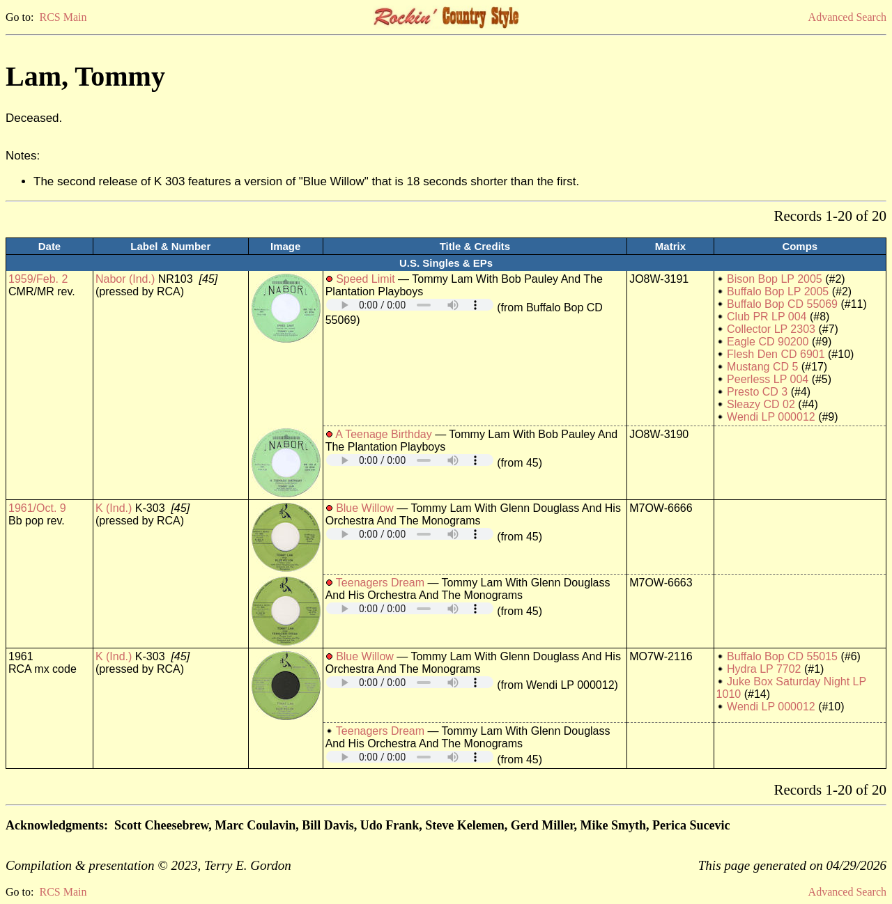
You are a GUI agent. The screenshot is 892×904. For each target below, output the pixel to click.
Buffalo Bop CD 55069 (782, 304)
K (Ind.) (113, 508)
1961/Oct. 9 (37, 508)
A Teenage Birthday (383, 434)
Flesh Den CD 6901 (776, 354)
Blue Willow (365, 508)
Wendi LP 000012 (771, 417)
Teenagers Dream (380, 583)
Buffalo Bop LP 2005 (778, 291)
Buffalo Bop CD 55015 (782, 656)
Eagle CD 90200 (767, 342)
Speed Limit (365, 279)
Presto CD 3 (757, 392)
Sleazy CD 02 (761, 404)
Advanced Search (847, 17)
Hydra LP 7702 (764, 669)
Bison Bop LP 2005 (774, 279)
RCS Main (62, 17)
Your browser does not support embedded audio (409, 305)
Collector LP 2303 (771, 329)
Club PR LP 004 (766, 316)
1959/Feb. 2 (38, 279)
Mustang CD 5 (762, 367)
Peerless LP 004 (767, 379)
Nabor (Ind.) (125, 279)
